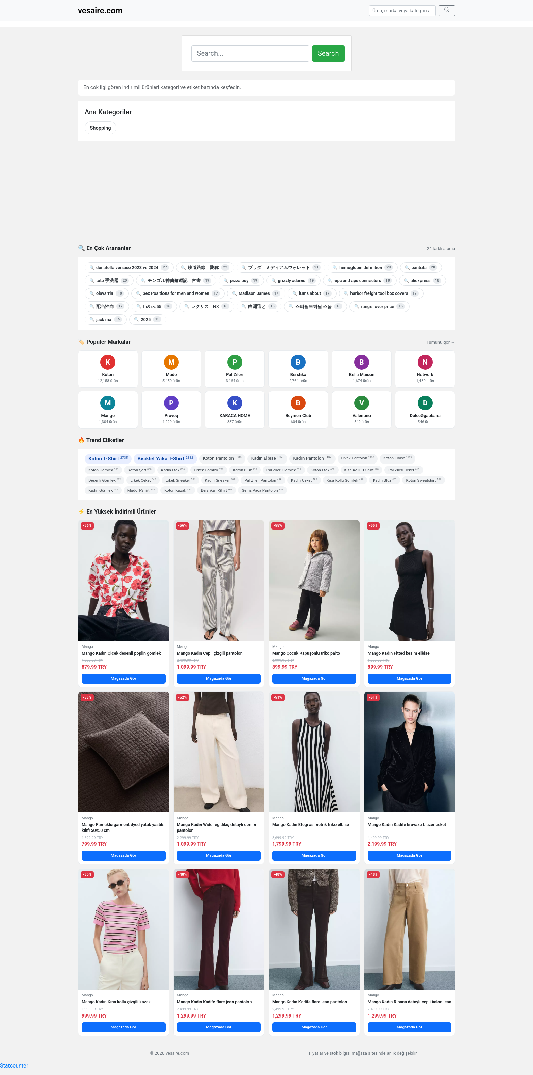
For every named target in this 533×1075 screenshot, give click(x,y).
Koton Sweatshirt (423, 480)
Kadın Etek (173, 470)
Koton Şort (140, 470)
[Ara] (447, 10)
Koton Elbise (397, 458)
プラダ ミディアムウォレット (281, 267)
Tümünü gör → (441, 342)
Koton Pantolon (222, 457)
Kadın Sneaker (220, 480)
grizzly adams (293, 281)
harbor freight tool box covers (381, 293)
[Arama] (402, 10)
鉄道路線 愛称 (205, 267)
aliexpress (422, 281)
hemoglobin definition (362, 267)
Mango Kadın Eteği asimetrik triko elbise (310, 824)
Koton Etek (323, 470)
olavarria (106, 293)
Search (328, 53)
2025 (147, 319)
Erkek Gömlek (208, 470)
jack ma (105, 319)
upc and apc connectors (360, 281)
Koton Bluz (245, 470)
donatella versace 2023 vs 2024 (129, 267)
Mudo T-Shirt (141, 490)
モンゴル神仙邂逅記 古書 (176, 281)
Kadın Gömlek (103, 490)
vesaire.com (100, 10)
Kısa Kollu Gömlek (345, 480)
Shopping (100, 128)
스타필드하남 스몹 (316, 306)
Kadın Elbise (267, 457)
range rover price (379, 306)
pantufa (421, 267)
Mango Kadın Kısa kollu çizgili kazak (116, 1001)
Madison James (256, 293)
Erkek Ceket (143, 480)
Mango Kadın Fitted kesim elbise (399, 653)
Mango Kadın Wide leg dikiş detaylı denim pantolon (216, 827)
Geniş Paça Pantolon (262, 490)
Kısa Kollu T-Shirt (361, 470)
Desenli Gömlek (104, 480)
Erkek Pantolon (357, 458)
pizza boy (241, 281)
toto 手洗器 (109, 281)
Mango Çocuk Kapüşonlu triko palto (306, 653)
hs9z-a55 (154, 306)
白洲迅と (258, 306)
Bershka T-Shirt (216, 490)
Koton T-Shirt (108, 459)
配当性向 (106, 306)
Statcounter (14, 1065)
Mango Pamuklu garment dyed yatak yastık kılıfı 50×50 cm (123, 827)
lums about (312, 293)
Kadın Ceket (304, 480)
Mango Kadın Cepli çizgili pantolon (210, 653)
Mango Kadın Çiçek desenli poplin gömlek (121, 653)
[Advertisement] (266, 197)
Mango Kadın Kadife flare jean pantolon (214, 1001)
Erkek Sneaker (180, 480)
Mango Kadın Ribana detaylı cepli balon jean (409, 1001)
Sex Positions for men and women (178, 293)
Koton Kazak (177, 490)
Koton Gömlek (103, 470)
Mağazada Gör (123, 678)
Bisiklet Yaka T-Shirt (165, 459)
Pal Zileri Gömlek (283, 470)
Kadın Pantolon (312, 457)
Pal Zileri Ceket (403, 470)
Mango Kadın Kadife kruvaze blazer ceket (407, 824)
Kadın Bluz (385, 480)
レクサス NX (207, 306)
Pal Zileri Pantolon (262, 480)
